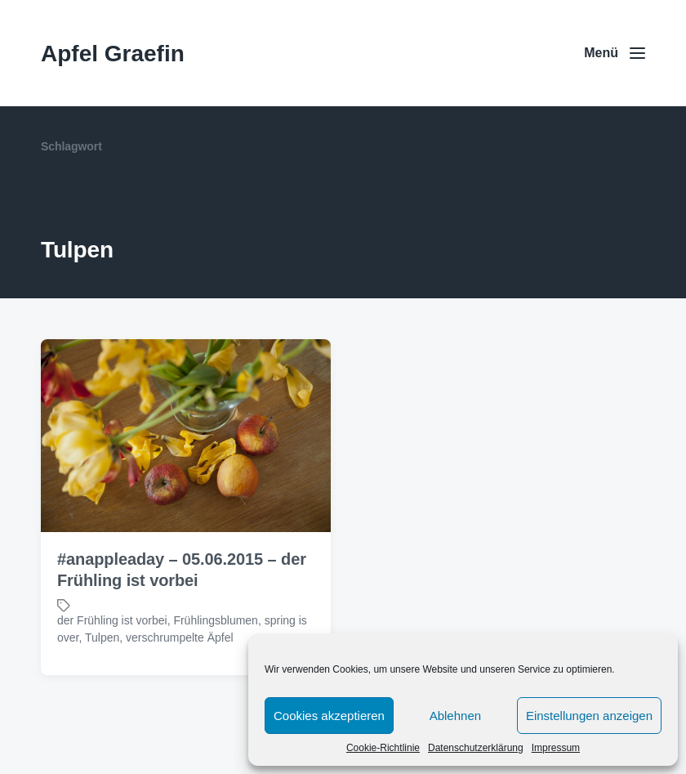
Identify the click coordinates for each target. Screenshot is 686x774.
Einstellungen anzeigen (589, 716)
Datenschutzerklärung (475, 748)
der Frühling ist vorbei (112, 620)
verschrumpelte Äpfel (180, 637)
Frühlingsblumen (215, 620)
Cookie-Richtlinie (383, 748)
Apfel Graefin (113, 53)
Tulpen (102, 637)
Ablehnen (455, 716)
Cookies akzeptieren (329, 716)
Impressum (556, 748)
